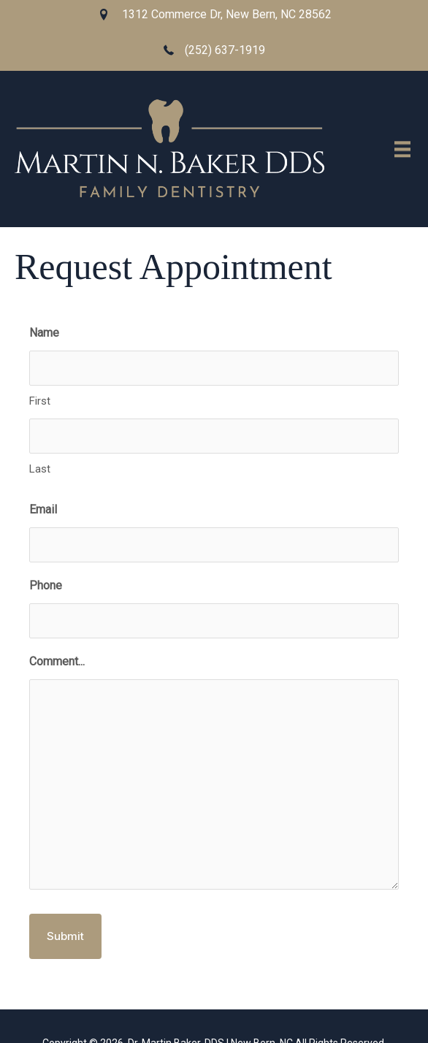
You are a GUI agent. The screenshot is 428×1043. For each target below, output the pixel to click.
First (39, 401)
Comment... (57, 661)
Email (43, 509)
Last (39, 468)
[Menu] (402, 150)
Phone (45, 585)
